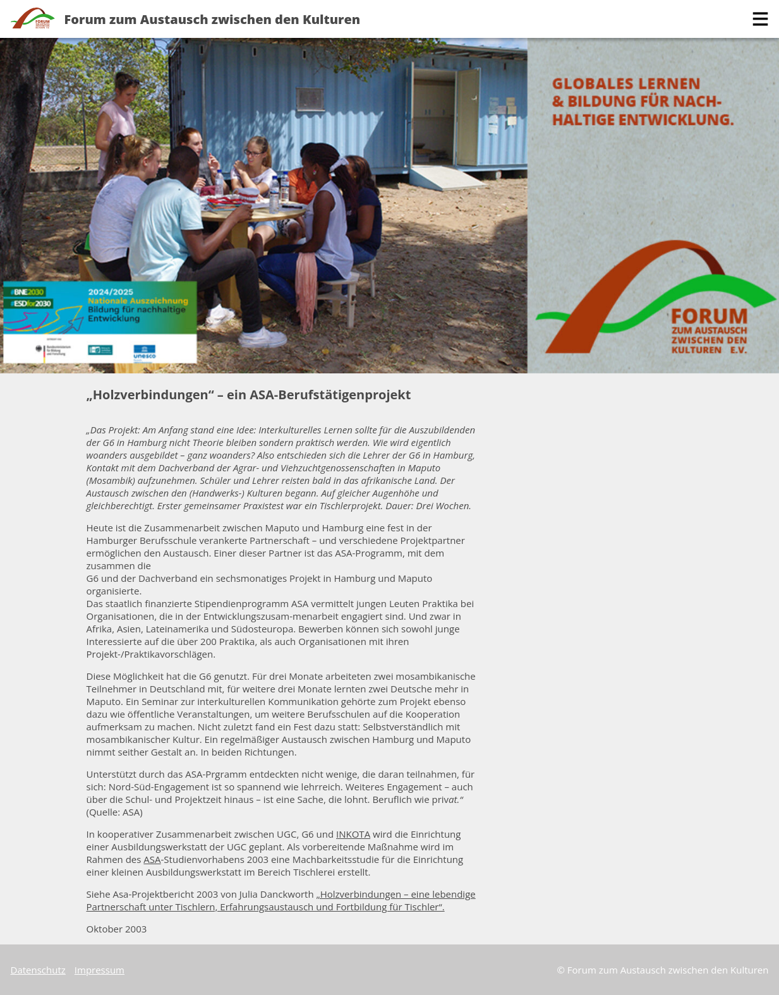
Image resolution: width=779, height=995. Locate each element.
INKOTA (353, 834)
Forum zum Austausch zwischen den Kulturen (212, 19)
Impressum (99, 969)
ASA (151, 859)
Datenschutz (38, 969)
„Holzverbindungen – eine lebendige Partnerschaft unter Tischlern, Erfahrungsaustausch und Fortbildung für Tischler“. (281, 900)
